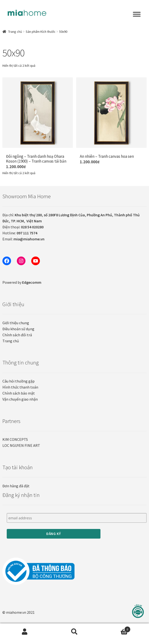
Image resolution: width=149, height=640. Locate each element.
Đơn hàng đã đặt (16, 485)
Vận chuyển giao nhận (20, 399)
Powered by (21, 282)
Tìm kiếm (74, 632)
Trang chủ (15, 31)
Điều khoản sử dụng (18, 328)
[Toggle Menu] (137, 14)
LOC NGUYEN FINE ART (21, 445)
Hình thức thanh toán (20, 387)
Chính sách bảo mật (18, 393)
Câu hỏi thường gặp (18, 381)
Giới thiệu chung (15, 322)
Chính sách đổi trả (17, 334)
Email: (23, 239)
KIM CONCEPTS (15, 439)
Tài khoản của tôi (25, 632)
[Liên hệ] (138, 611)
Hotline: (19, 233)
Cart (114, 628)
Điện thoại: (22, 226)
